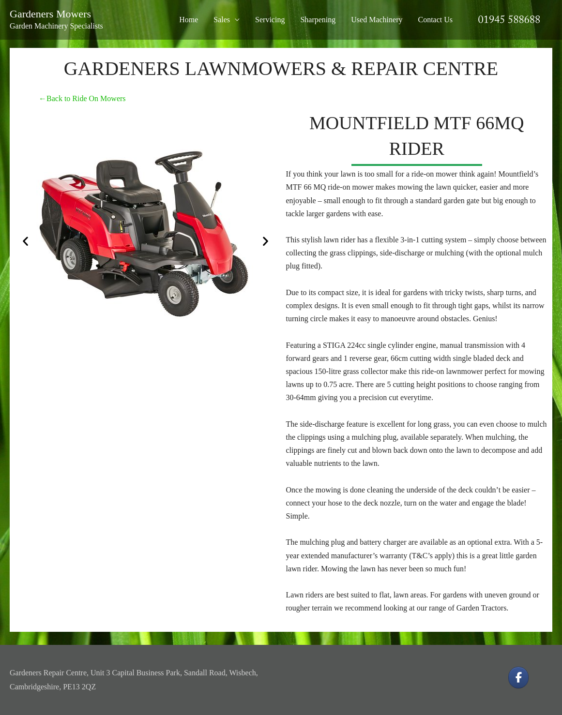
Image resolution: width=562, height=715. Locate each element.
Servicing (270, 19)
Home (188, 19)
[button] (25, 241)
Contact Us (435, 19)
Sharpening (317, 19)
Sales (221, 19)
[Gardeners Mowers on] (542, 677)
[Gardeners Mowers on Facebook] (518, 678)
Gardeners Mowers (50, 14)
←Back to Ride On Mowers (82, 98)
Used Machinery (376, 19)
